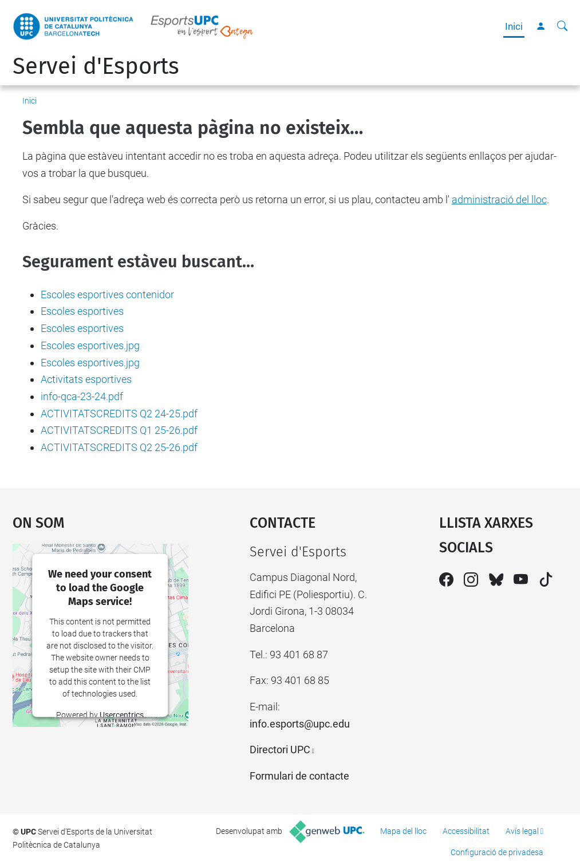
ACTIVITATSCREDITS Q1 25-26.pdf (119, 430)
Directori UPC (280, 750)
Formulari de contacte (299, 776)
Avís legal (522, 831)
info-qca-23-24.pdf (82, 396)
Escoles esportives (82, 311)
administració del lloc (499, 199)
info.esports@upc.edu (300, 724)
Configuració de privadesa (497, 852)
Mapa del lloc (403, 831)
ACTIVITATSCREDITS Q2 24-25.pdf (119, 414)
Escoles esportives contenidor (107, 294)
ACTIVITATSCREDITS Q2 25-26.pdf (119, 447)
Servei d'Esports (96, 66)
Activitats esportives (86, 379)
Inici (514, 26)
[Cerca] (562, 26)
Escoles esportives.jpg (90, 345)
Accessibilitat (466, 831)
